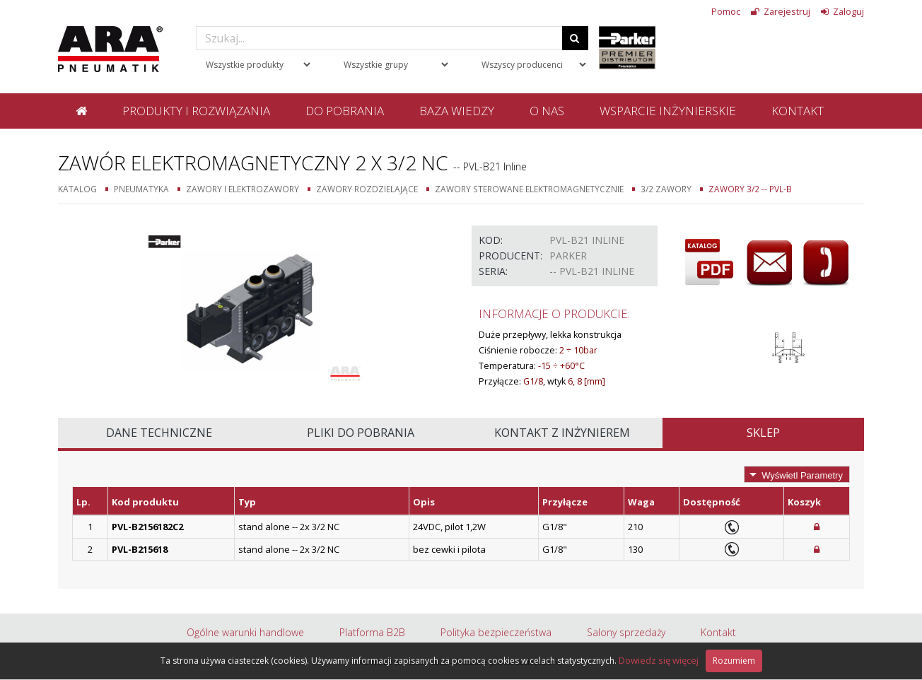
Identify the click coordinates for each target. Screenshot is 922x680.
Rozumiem (734, 661)
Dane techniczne (159, 432)
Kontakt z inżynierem (562, 432)
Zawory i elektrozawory (242, 188)
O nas (547, 110)
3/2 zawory (666, 188)
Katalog (77, 188)
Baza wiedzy (456, 110)
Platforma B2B (372, 632)
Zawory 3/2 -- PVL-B (750, 188)
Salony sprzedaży (626, 632)
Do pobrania (344, 110)
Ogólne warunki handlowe (245, 632)
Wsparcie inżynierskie (668, 110)
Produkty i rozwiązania (196, 110)
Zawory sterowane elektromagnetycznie (529, 188)
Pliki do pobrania (360, 432)
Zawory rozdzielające (367, 188)
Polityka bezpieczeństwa (496, 632)
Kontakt (797, 110)
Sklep (763, 432)
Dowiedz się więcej (659, 660)
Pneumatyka (141, 188)
